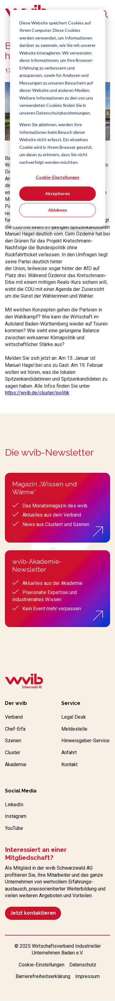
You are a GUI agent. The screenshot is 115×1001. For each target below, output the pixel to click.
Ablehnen (57, 210)
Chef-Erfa (15, 729)
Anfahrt (69, 752)
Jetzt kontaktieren (33, 913)
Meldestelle (74, 729)
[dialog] (57, 118)
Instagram (15, 816)
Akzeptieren (57, 193)
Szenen (13, 740)
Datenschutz (82, 965)
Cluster (12, 752)
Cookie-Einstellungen (57, 177)
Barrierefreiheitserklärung (43, 976)
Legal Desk (73, 717)
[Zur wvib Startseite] (24, 682)
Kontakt (69, 764)
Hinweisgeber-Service (85, 740)
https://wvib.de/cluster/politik (37, 393)
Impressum (87, 976)
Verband (14, 717)
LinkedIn (14, 804)
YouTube (14, 828)
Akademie (15, 764)
